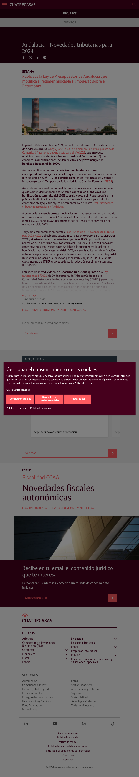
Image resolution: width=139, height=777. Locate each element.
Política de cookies (84, 383)
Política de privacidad (41, 408)
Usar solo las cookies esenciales (49, 399)
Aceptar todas (77, 398)
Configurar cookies (20, 398)
